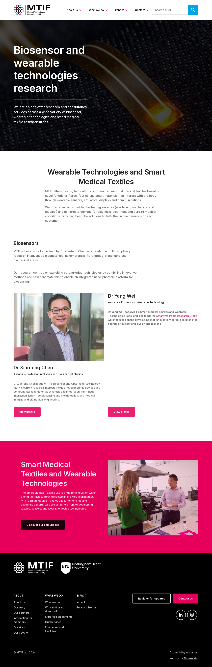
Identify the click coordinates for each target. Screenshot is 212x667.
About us (72, 10)
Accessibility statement (183, 652)
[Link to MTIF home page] (32, 10)
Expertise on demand (58, 616)
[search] (193, 10)
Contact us (185, 598)
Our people (21, 632)
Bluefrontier (191, 658)
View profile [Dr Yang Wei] (121, 413)
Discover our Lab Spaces (42, 526)
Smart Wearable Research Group (176, 317)
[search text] (170, 10)
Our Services (53, 622)
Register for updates (151, 598)
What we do (97, 10)
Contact (140, 10)
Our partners (21, 612)
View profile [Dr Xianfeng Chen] (27, 413)
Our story (19, 607)
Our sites (19, 627)
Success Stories (86, 607)
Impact (119, 10)
